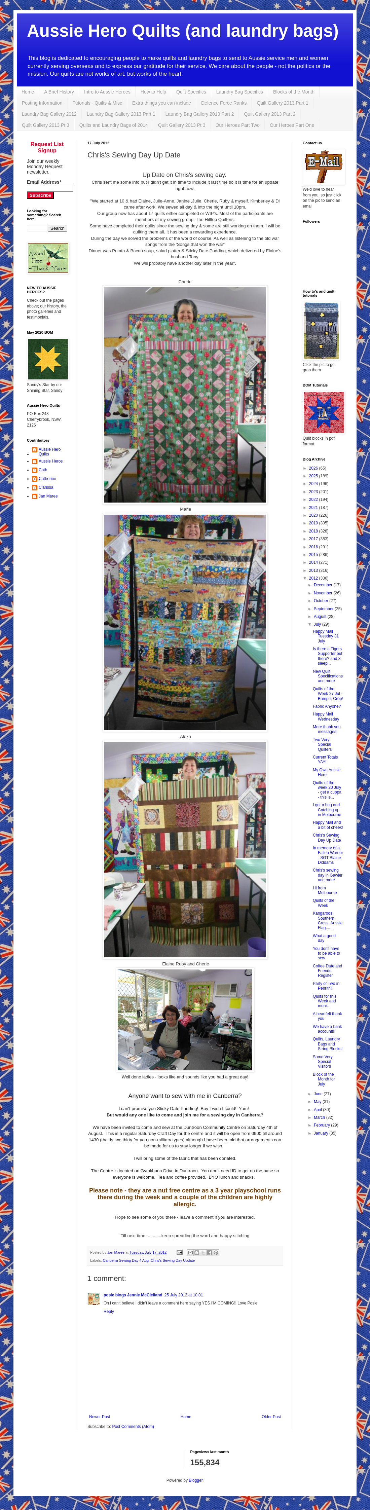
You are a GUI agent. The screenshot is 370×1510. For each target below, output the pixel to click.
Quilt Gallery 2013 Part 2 (269, 114)
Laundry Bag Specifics (239, 92)
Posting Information (42, 103)
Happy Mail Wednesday (326, 716)
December (324, 585)
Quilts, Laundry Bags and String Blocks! (327, 1044)
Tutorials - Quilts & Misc (97, 103)
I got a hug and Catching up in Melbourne (327, 810)
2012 (314, 578)
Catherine (47, 478)
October (321, 600)
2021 (314, 507)
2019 (314, 523)
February (322, 1125)
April (318, 1109)
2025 (314, 476)
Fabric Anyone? (327, 706)
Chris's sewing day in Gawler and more (327, 875)
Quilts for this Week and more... (324, 1001)
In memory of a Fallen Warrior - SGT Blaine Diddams (328, 855)
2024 (314, 483)
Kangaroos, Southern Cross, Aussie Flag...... (327, 920)
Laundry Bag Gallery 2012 (49, 114)
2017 (314, 539)
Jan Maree (48, 496)
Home (28, 92)
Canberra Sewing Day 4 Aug (126, 1260)
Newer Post (99, 1416)
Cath (43, 470)
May (318, 1101)
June (319, 1094)
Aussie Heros (51, 461)
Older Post (271, 1416)
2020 (314, 515)
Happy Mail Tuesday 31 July (326, 636)
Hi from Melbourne (325, 890)
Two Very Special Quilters (322, 744)
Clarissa (46, 487)
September (324, 608)
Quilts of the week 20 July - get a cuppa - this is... (327, 790)
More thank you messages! (327, 729)
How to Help (153, 92)
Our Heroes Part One (292, 125)
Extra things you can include (161, 103)
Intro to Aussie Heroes (107, 92)
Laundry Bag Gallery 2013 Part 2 (199, 114)
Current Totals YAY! (325, 759)
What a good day (324, 938)
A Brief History (59, 92)
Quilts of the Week (323, 903)
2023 (314, 491)
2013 (314, 570)
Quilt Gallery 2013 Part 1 (282, 103)
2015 (314, 554)
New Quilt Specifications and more (328, 676)
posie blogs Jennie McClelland (133, 1295)
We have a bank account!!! (327, 1029)
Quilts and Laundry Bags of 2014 (113, 125)
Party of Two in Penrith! (326, 986)
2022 (314, 499)
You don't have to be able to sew (326, 953)
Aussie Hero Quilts (50, 451)
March (320, 1117)
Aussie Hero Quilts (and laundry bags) (183, 30)
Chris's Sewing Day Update (173, 1260)
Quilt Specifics (191, 92)
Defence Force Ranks (224, 103)
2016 (314, 547)
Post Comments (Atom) (133, 1426)
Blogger (195, 1480)
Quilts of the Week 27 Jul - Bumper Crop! (328, 694)
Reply (109, 1311)
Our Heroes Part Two (238, 125)
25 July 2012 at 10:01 (183, 1295)
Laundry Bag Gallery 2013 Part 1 (121, 114)
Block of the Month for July (324, 1079)
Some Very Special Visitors (323, 1062)
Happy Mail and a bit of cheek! (328, 825)
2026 (314, 468)
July (318, 624)
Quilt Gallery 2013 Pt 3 (45, 125)
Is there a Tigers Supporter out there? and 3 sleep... (327, 656)
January (321, 1133)
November (324, 593)
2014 (314, 562)
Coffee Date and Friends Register (327, 971)
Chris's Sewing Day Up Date (327, 837)
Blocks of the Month (293, 92)
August (321, 616)
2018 (314, 531)
